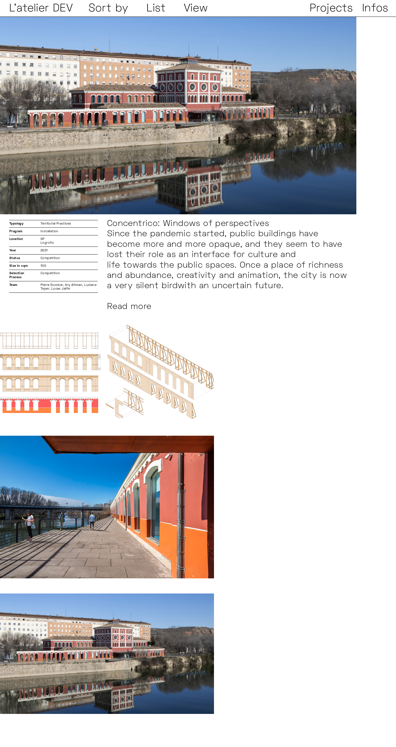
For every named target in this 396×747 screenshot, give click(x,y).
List (155, 9)
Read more (129, 307)
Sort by (108, 9)
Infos (375, 9)
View (196, 9)
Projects (331, 9)
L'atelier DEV (41, 9)
